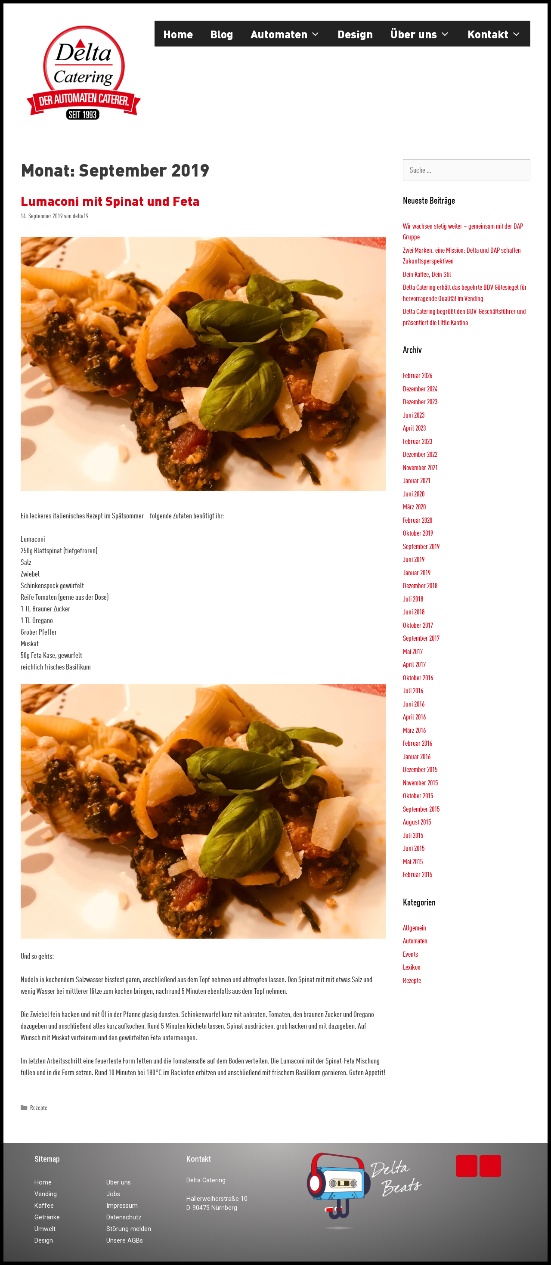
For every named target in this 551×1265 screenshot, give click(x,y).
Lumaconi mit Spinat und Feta (110, 200)
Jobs (113, 1194)
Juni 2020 (413, 494)
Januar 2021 (416, 480)
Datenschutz (124, 1217)
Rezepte (38, 1107)
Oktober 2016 (418, 677)
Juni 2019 (413, 559)
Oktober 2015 (418, 795)
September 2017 (421, 638)
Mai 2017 (413, 651)
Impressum (122, 1205)
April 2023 (414, 428)
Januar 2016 (416, 756)
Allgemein (414, 928)
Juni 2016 (413, 704)
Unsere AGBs (124, 1240)
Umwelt (45, 1229)
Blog (221, 33)
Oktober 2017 (418, 625)
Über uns (424, 34)
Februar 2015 (417, 874)
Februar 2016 (417, 743)
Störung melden (128, 1229)
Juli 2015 (413, 835)
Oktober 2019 (418, 533)
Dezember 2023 (420, 401)
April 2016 (414, 717)
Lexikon (412, 967)
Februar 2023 (417, 441)
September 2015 (421, 809)
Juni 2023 (413, 415)
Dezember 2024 (420, 388)
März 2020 (414, 506)
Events (410, 954)
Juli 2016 (413, 690)
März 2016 (414, 730)
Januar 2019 (416, 572)
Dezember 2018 (420, 585)
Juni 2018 (413, 612)
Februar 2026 (417, 375)
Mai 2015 (413, 861)
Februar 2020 (417, 520)
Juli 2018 (413, 599)
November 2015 (420, 782)
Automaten (290, 34)
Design (355, 33)
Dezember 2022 (420, 454)
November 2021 (420, 467)
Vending (45, 1194)
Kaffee (44, 1205)
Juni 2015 (413, 848)
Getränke (47, 1217)
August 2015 (417, 822)
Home (178, 33)
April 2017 (414, 664)
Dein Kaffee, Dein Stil (427, 274)
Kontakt (498, 34)
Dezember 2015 (420, 769)
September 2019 (421, 546)
